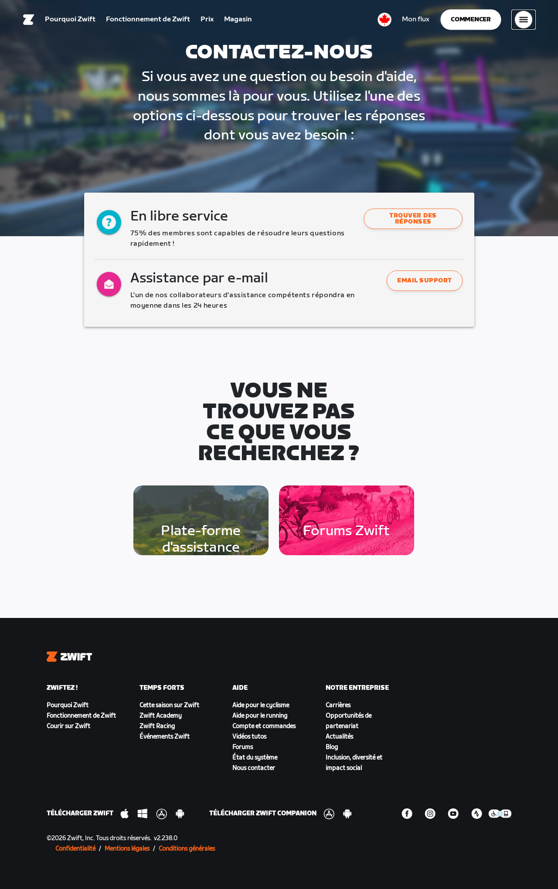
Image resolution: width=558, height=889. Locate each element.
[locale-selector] (384, 20)
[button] (413, 218)
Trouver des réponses (413, 218)
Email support (425, 280)
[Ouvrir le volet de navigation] (523, 19)
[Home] (28, 19)
